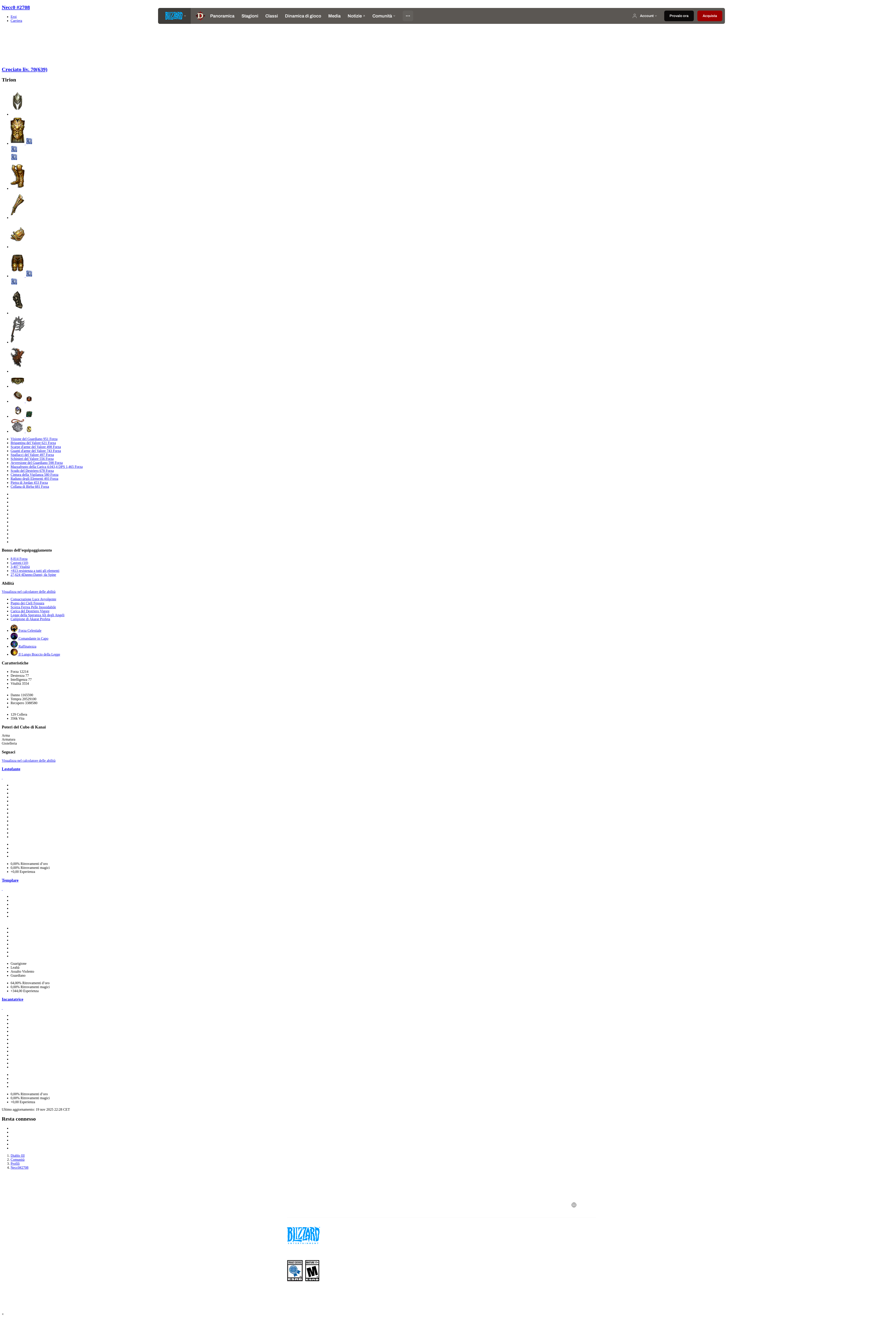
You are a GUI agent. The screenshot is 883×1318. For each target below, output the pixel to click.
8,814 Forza (19, 559)
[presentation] (174, 16)
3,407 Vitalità (20, 567)
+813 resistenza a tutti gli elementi (35, 571)
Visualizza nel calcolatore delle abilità (28, 592)
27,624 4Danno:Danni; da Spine (33, 575)
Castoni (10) (19, 563)
